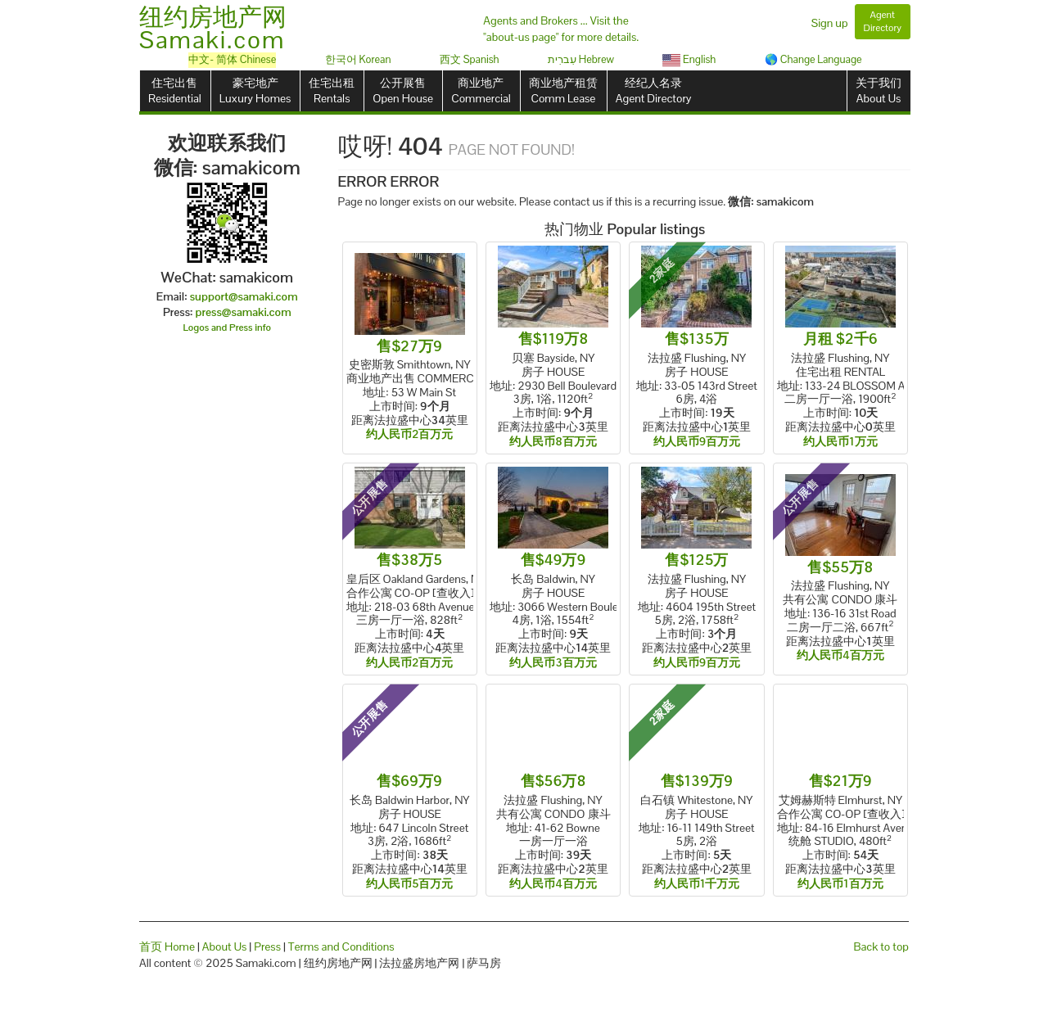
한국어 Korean (358, 59)
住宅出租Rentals (332, 90)
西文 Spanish (469, 59)
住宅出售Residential (174, 90)
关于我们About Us (878, 90)
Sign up (829, 23)
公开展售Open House (403, 90)
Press (267, 946)
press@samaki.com (243, 312)
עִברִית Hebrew (581, 59)
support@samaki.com (244, 296)
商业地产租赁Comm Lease (563, 90)
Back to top (881, 946)
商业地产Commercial (481, 90)
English (689, 59)
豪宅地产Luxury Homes (255, 90)
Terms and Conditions (341, 946)
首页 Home (167, 946)
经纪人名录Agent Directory (654, 90)
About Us (224, 946)
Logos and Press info (227, 327)
